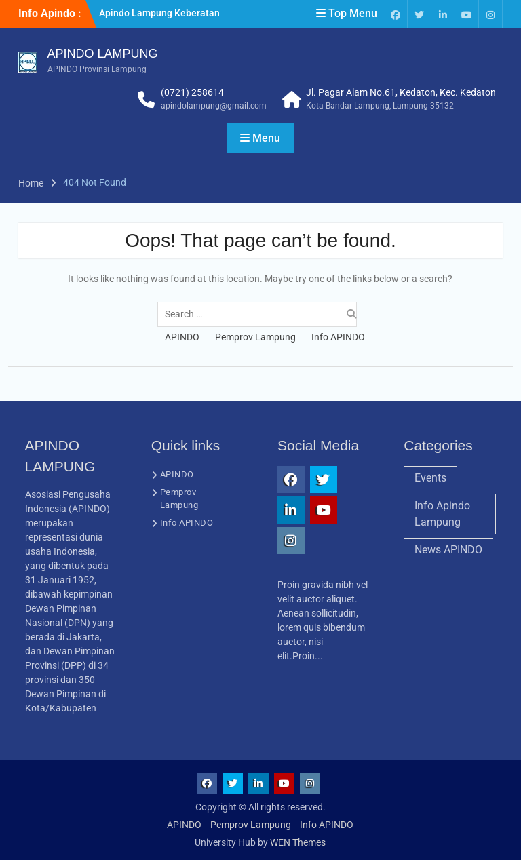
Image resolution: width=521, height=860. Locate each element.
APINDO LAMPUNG (102, 53)
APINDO (182, 337)
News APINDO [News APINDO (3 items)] (448, 549)
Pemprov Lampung (255, 337)
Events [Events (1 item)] (430, 477)
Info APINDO (338, 337)
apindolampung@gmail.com (214, 106)
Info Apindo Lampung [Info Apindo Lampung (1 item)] (442, 513)
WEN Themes (298, 842)
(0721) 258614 (192, 92)
